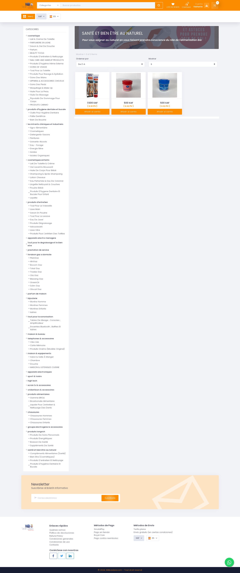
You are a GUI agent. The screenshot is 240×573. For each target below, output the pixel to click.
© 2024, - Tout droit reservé (120, 570)
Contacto (54, 544)
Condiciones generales (61, 538)
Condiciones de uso (59, 541)
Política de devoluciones (61, 532)
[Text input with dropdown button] (108, 5)
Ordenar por (82, 58)
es (55, 16)
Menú (29, 16)
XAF (42, 16)
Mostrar (152, 58)
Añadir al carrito (92, 111)
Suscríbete (110, 497)
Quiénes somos (57, 529)
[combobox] (48, 5)
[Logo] (27, 5)
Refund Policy (56, 535)
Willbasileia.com (114, 570)
